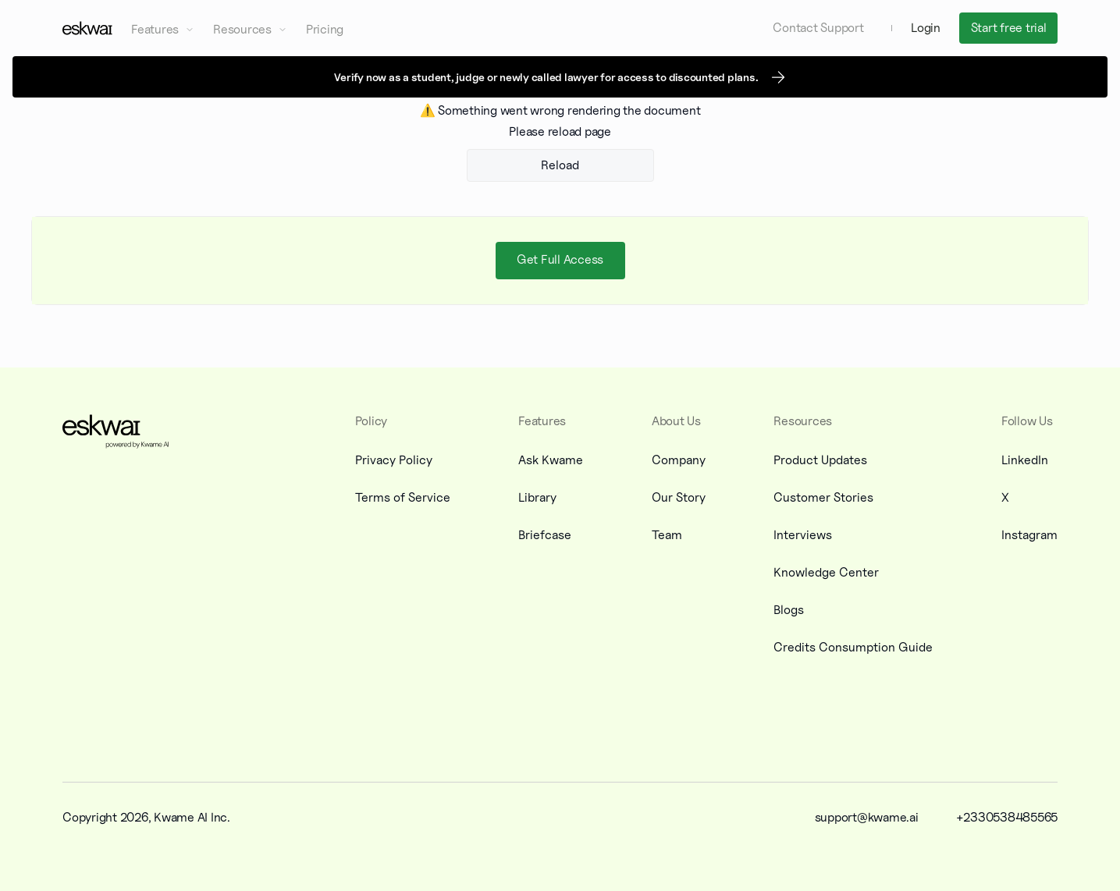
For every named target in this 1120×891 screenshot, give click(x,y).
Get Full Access (560, 259)
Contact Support (818, 27)
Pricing (324, 29)
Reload (560, 165)
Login (925, 27)
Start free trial (1009, 27)
